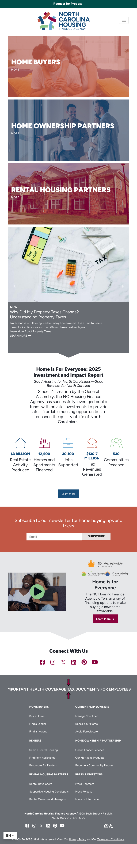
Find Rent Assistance (42, 757)
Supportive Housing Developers (48, 791)
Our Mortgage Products (89, 757)
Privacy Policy (77, 839)
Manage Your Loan (86, 715)
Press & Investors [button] (89, 774)
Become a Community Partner (94, 765)
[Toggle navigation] (124, 20)
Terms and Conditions (110, 839)
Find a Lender (37, 723)
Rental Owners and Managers (47, 799)
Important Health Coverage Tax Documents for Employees (68, 689)
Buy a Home (36, 715)
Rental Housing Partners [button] (48, 774)
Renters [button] (35, 740)
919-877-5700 (75, 817)
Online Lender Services (89, 749)
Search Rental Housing (43, 749)
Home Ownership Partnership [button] (98, 740)
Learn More (103, 618)
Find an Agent (38, 731)
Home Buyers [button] (39, 706)
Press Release (83, 791)
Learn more (68, 493)
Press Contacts (84, 783)
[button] (14, 286)
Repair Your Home (86, 723)
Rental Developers (40, 783)
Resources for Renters (43, 765)
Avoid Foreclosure (86, 731)
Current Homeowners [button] (92, 706)
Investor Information (87, 799)
